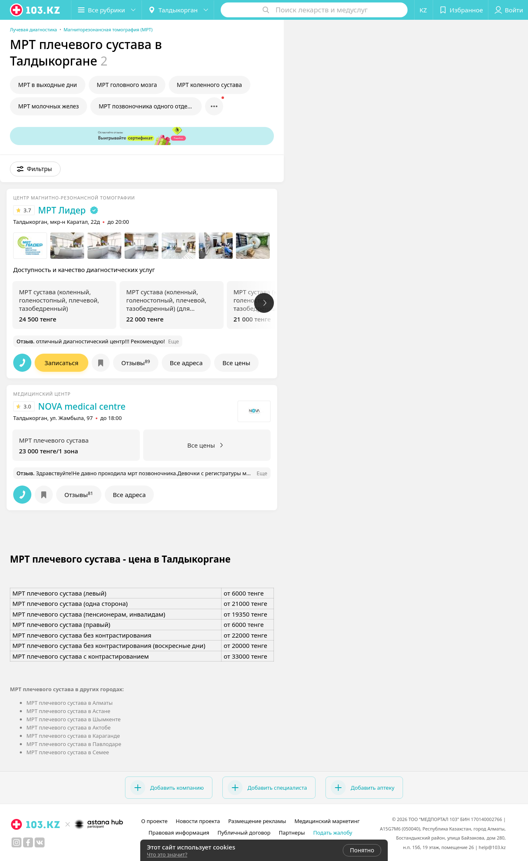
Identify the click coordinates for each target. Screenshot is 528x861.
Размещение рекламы (257, 821)
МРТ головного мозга (127, 85)
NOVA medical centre (81, 406)
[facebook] (28, 842)
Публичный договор (243, 832)
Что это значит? (167, 854)
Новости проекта (198, 821)
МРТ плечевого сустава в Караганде (73, 735)
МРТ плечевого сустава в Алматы (69, 702)
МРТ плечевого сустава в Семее (67, 752)
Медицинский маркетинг (327, 821)
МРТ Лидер (61, 210)
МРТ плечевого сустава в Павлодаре (73, 744)
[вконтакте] (40, 842)
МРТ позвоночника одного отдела (146, 106)
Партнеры (292, 832)
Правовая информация (178, 832)
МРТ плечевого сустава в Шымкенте (73, 719)
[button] (106, 9)
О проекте (154, 821)
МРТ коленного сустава (209, 85)
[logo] (35, 9)
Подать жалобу (332, 832)
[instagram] (16, 842)
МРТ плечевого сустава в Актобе (68, 727)
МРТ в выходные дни (47, 85)
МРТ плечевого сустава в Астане (68, 711)
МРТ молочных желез (48, 106)
